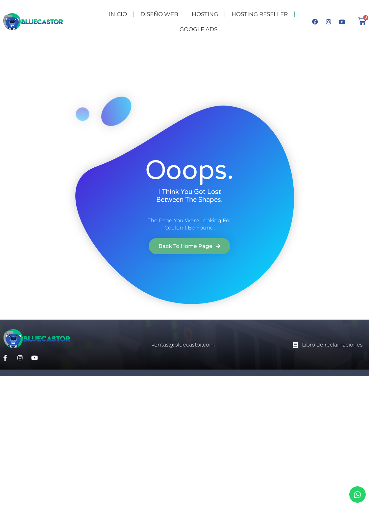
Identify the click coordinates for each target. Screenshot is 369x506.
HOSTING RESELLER (260, 14)
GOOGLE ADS (198, 29)
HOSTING (205, 14)
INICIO (118, 14)
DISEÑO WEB (159, 14)
